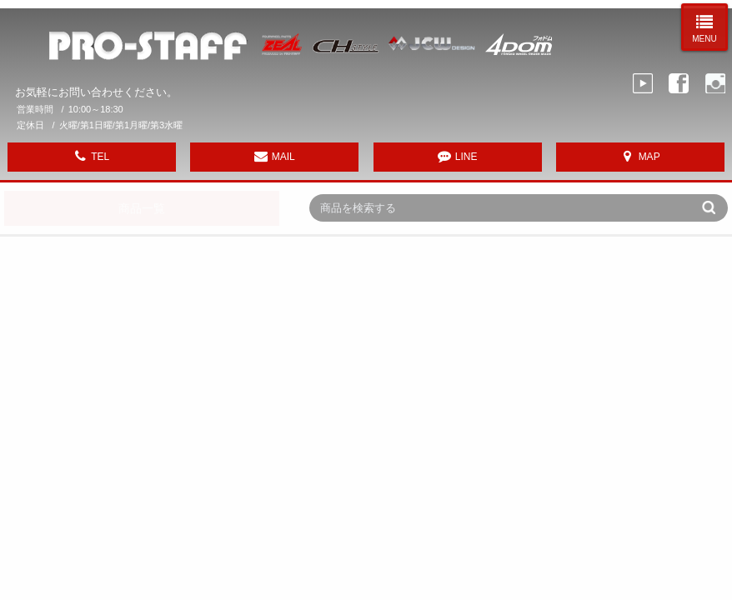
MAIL (283, 156)
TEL (100, 156)
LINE (466, 156)
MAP (649, 156)
